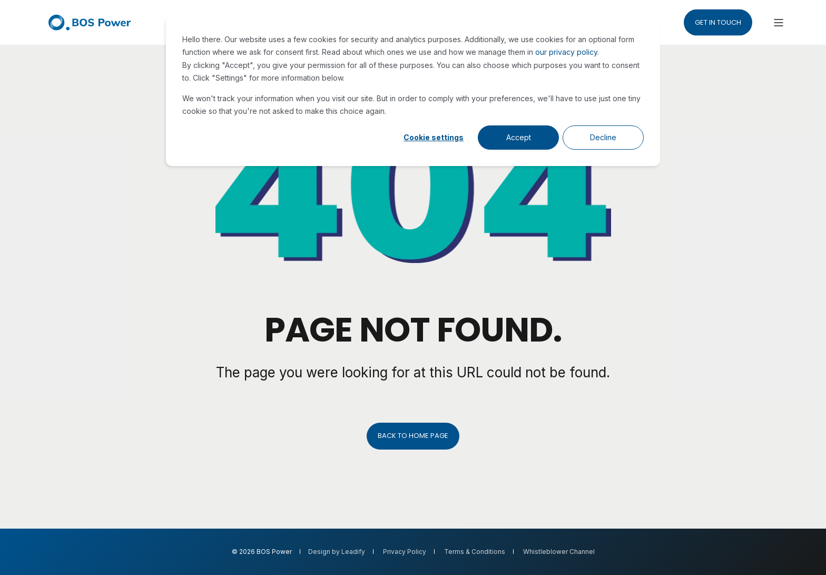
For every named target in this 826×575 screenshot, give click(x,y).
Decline (603, 137)
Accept (518, 137)
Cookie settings (434, 137)
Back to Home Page (413, 436)
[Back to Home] (89, 22)
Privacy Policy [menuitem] (404, 552)
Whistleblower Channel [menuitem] (559, 552)
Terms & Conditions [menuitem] (474, 552)
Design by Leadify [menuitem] (336, 552)
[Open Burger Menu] (778, 23)
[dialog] (413, 91)
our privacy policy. (567, 51)
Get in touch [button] (718, 22)
